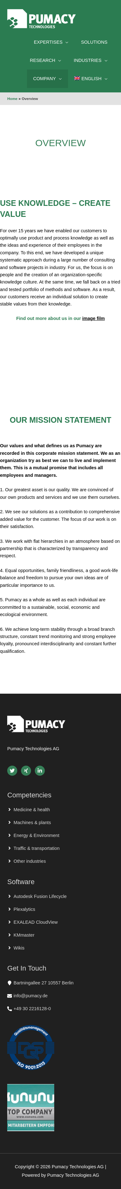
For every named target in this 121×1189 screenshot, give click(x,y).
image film (93, 318)
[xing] (27, 771)
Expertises (48, 42)
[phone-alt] (29, 1008)
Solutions (94, 42)
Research (42, 60)
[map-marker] (40, 982)
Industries (87, 60)
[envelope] (27, 995)
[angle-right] (28, 809)
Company (44, 78)
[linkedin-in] (40, 771)
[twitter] (13, 771)
